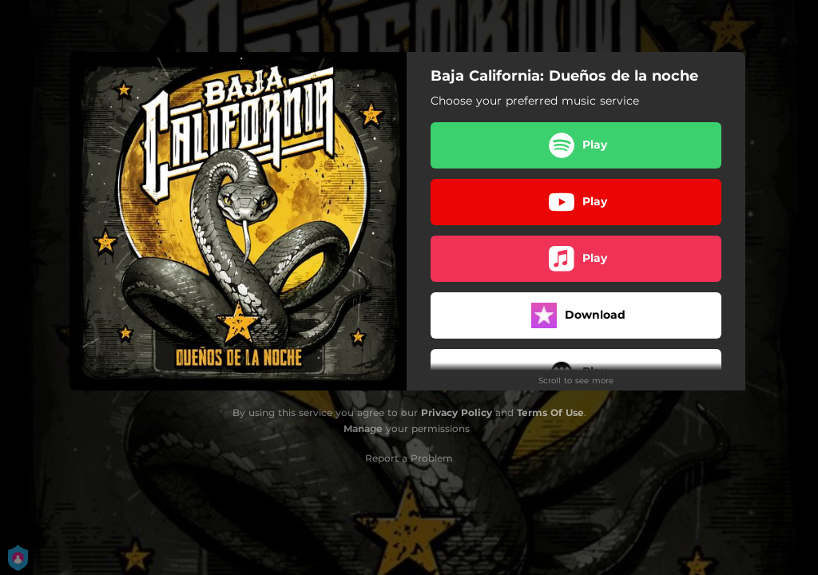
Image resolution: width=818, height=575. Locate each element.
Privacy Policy (456, 412)
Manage (363, 428)
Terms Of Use (550, 412)
